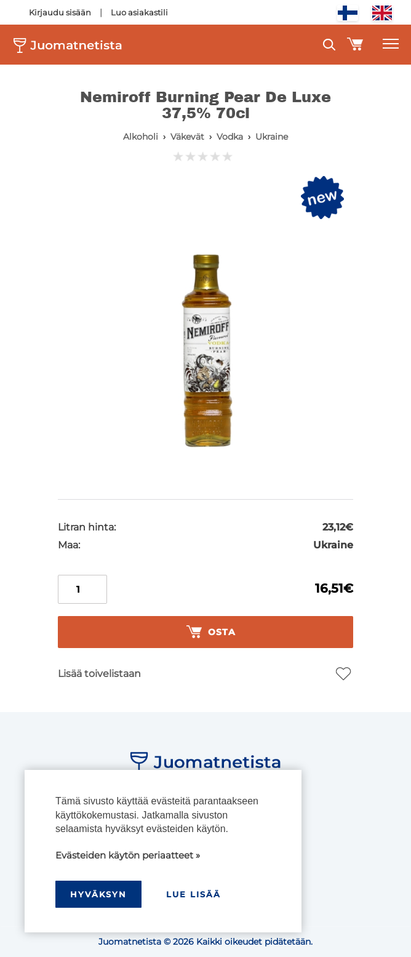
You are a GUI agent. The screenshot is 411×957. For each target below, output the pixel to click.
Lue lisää (193, 894)
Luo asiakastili (139, 12)
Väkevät (187, 136)
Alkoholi (140, 136)
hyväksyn (98, 894)
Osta (211, 632)
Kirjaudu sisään (60, 12)
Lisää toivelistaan (99, 673)
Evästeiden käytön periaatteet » (127, 855)
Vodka (230, 136)
